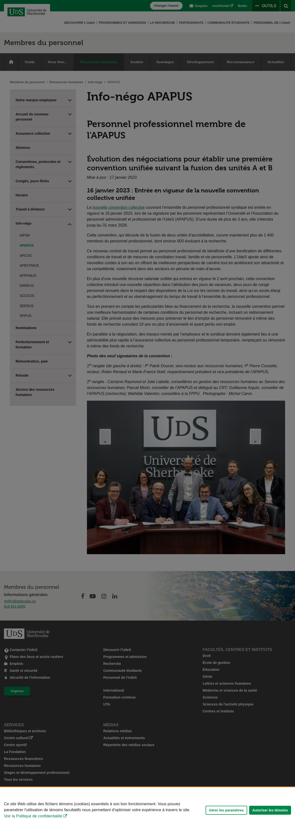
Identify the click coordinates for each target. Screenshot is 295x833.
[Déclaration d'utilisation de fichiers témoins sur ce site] (147, 810)
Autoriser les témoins (270, 810)
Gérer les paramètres (226, 810)
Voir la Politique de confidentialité (33, 816)
